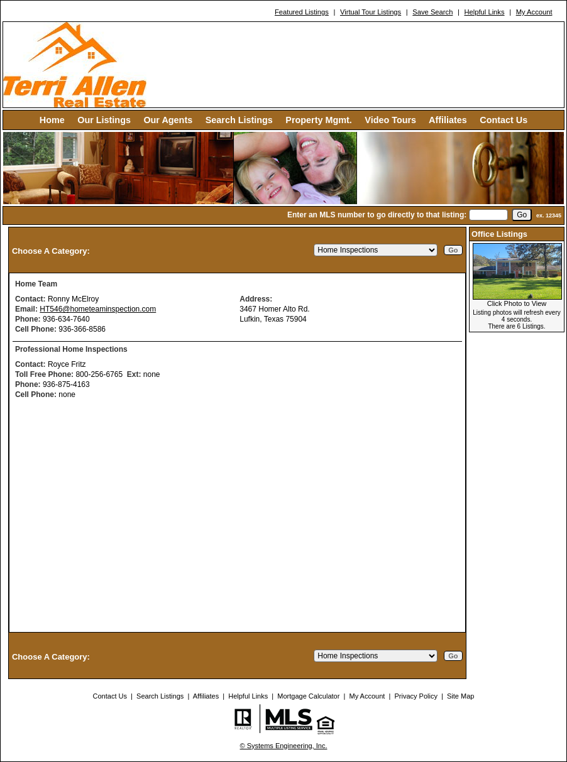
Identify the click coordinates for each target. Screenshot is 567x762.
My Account (534, 12)
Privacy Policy (415, 696)
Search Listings (239, 120)
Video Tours (390, 120)
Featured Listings (302, 12)
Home (52, 120)
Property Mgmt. (318, 120)
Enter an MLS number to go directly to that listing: (376, 214)
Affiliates (448, 120)
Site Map (460, 696)
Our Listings (104, 120)
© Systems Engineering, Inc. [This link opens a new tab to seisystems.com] (284, 745)
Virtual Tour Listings (370, 12)
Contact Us (503, 120)
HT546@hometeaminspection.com (98, 309)
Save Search (432, 12)
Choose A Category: (52, 251)
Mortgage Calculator (308, 696)
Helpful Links (484, 12)
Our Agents (167, 120)
